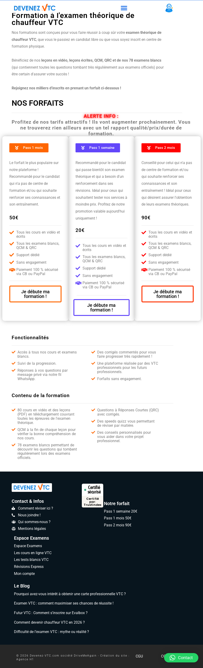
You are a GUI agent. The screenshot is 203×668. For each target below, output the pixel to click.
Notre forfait (117, 503)
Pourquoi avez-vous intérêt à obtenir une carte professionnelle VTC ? (70, 594)
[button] (124, 8)
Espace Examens (31, 538)
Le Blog (22, 586)
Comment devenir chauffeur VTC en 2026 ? (49, 622)
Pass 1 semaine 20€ (120, 511)
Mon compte (24, 573)
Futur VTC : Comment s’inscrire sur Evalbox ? (51, 613)
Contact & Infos (28, 501)
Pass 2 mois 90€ (117, 525)
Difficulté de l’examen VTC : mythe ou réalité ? (51, 632)
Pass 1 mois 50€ (117, 518)
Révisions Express (29, 566)
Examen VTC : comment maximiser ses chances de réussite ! (64, 603)
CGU (139, 656)
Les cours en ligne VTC (33, 553)
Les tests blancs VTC (31, 559)
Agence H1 (25, 659)
